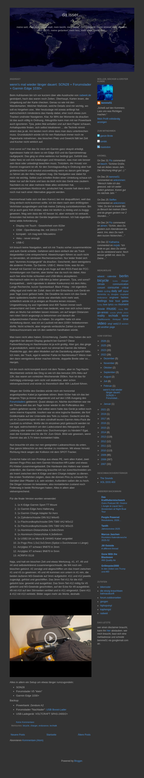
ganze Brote (105, 136)
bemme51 (106, 103)
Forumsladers (18, 401)
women (125, 324)
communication (120, 284)
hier (109, 630)
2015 (104, 427)
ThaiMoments (103, 319)
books (115, 281)
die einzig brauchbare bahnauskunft (111, 592)
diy (108, 294)
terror (125, 315)
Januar (108, 404)
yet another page (106, 327)
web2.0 (117, 323)
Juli (106, 381)
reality (101, 315)
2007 (104, 464)
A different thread (109, 548)
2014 (104, 432)
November (109, 363)
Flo (110, 160)
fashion (124, 297)
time (125, 319)
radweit (104, 613)
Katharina (114, 242)
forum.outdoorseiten (110, 597)
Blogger (78, 761)
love (105, 304)
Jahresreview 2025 (110, 529)
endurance (43, 725)
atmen (104, 225)
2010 (104, 450)
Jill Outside (107, 545)
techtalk (53, 725)
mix (116, 304)
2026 (104, 341)
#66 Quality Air (108, 560)
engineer (114, 297)
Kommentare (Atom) (32, 740)
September (110, 372)
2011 (104, 446)
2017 (104, 418)
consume (113, 287)
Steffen (113, 199)
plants (125, 313)
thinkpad (117, 319)
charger (33, 725)
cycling (107, 291)
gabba (125, 301)
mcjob (116, 245)
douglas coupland (119, 294)
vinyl (110, 323)
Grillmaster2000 (110, 565)
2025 (104, 345)
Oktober (108, 367)
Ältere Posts (84, 734)
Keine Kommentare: (25, 722)
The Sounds (106, 478)
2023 (104, 350)
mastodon (104, 147)
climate (101, 284)
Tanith (104, 525)
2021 (104, 409)
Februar (108, 386)
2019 (104, 414)
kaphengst (105, 609)
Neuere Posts (18, 734)
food (117, 301)
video (101, 323)
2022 (104, 354)
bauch (104, 163)
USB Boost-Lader (56, 709)
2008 (104, 459)
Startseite (51, 734)
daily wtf (116, 291)
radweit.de (85, 95)
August (108, 376)
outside (113, 313)
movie (101, 308)
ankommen (119, 180)
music (111, 309)
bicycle (26, 725)
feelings (102, 300)
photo (119, 312)
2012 (104, 441)
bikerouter (105, 587)
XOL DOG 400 (107, 482)
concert (101, 287)
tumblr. (102, 141)
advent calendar (106, 276)
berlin (123, 276)
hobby (99, 305)
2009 (104, 455)
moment (123, 304)
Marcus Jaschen (110, 534)
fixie (111, 301)
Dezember (109, 358)
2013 (104, 436)
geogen (104, 601)
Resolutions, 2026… (111, 520)
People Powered (110, 517)
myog (120, 309)
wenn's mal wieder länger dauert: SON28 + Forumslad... (112, 393)
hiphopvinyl (106, 605)
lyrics (110, 304)
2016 (104, 423)
